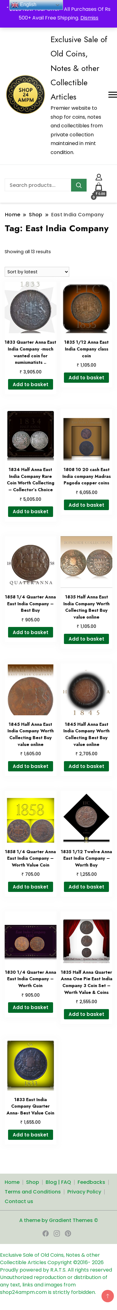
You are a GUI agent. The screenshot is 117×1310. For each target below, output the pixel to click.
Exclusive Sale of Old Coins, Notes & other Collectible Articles (79, 68)
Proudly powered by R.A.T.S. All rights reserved (56, 1269)
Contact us (19, 1201)
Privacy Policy (84, 1191)
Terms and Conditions (33, 1191)
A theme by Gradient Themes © (58, 1220)
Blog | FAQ (58, 1182)
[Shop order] (37, 272)
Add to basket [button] (30, 384)
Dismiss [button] (89, 17)
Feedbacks (91, 1182)
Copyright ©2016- (69, 1262)
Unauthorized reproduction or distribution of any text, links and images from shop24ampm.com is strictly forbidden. (53, 1285)
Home (12, 1182)
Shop (32, 1182)
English (23, 5)
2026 (98, 1262)
